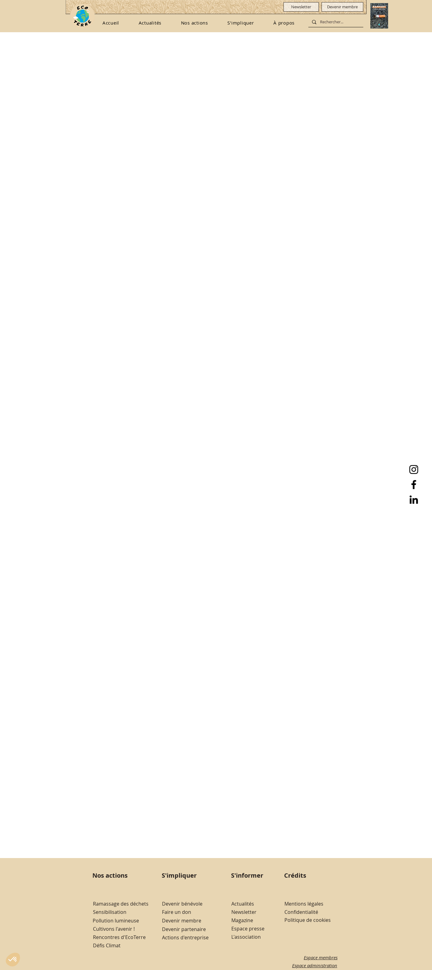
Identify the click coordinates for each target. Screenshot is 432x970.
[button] (194, 23)
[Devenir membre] (342, 7)
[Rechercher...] (335, 22)
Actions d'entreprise (185, 937)
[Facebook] (414, 485)
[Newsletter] (301, 7)
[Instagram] (414, 469)
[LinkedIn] (414, 500)
